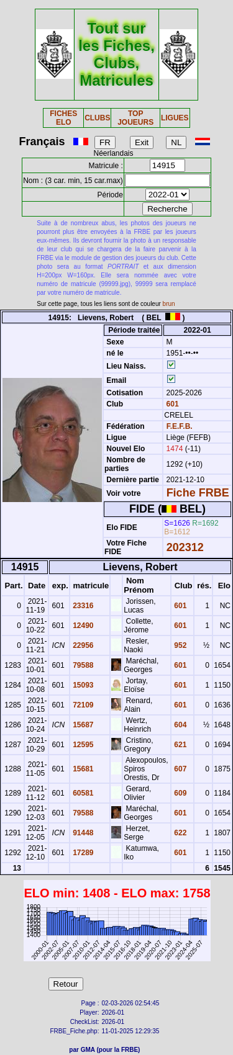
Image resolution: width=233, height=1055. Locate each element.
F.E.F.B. (180, 426)
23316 (82, 605)
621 (179, 744)
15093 (82, 685)
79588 (82, 665)
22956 (82, 645)
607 (179, 769)
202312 (185, 547)
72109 (82, 705)
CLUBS (97, 118)
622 (179, 832)
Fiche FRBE (198, 493)
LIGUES (175, 118)
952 (179, 645)
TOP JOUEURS (135, 118)
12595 (82, 744)
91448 (82, 832)
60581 (82, 793)
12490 (82, 625)
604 (179, 725)
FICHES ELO (63, 118)
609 (179, 793)
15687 (82, 725)
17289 (82, 852)
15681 (82, 769)
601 (171, 404)
